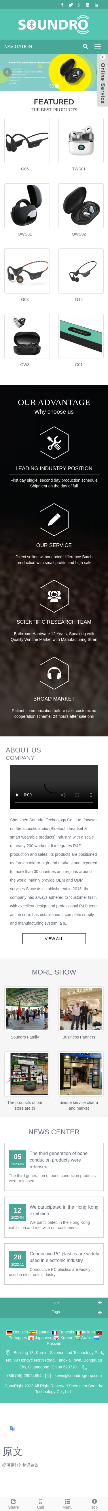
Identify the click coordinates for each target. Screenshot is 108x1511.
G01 (79, 364)
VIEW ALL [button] (54, 938)
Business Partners (78, 1037)
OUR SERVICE (54, 545)
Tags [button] (56, 1312)
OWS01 (25, 234)
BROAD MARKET (54, 699)
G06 (25, 169)
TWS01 (79, 169)
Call (40, 1503)
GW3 (24, 364)
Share (13, 1503)
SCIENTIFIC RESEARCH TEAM (54, 622)
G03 (25, 299)
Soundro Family (25, 1037)
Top (94, 1503)
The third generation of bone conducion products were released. (59, 1160)
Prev (7, 72)
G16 (79, 299)
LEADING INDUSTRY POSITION (54, 468)
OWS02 (79, 234)
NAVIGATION (18, 46)
